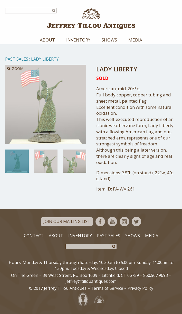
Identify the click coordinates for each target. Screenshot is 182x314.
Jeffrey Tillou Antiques (91, 18)
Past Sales (16, 59)
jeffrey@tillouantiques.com (91, 281)
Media (135, 40)
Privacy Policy (140, 288)
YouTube (112, 221)
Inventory (78, 40)
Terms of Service (107, 288)
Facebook (100, 221)
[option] (17, 161)
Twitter (136, 221)
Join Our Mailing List (66, 221)
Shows (109, 40)
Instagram (124, 221)
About (47, 40)
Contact (34, 235)
